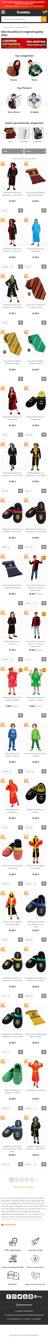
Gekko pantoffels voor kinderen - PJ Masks (12, 1091)
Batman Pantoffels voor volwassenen (36, 418)
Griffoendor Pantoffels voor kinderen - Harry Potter (12, 530)
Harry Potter (14, 112)
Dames (13, 80)
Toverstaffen (24, 141)
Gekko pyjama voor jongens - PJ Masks (35, 754)
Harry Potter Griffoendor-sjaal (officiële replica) (35, 193)
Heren (34, 80)
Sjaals (10, 141)
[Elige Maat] (5, 210)
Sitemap (37, 1319)
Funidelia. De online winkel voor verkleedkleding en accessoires (23, 12)
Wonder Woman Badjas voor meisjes (36, 867)
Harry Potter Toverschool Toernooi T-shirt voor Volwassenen (35, 643)
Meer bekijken (10, 1225)
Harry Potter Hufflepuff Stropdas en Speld (12, 362)
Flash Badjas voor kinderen (35, 1090)
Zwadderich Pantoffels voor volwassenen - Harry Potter (12, 1035)
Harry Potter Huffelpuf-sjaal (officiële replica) (35, 1035)
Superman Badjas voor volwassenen (35, 250)
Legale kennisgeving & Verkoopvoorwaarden (25, 1315)
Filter (5, 151)
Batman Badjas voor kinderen (12, 642)
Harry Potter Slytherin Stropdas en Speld (35, 362)
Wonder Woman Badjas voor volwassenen (12, 923)
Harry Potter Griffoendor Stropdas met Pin (35, 306)
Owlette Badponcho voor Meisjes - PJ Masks (12, 698)
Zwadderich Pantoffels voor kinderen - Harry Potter (35, 979)
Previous (1, 70)
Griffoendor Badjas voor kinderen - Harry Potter (12, 250)
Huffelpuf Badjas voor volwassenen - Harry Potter (35, 474)
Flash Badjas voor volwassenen (12, 810)
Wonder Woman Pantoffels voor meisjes (12, 867)
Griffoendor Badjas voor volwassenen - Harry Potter (12, 193)
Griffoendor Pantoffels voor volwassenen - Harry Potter (35, 530)
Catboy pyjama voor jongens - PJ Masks (12, 754)
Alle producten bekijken (24, 1187)
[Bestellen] (20, 210)
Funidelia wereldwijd (24, 1311)
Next (46, 70)
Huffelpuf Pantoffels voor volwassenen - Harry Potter (12, 979)
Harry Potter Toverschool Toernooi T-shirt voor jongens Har (35, 587)
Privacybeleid (15, 1319)
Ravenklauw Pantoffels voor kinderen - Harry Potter (35, 924)
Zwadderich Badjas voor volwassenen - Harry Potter (12, 306)
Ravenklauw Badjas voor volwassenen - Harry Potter (12, 474)
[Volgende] (37, 1180)
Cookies (27, 1319)
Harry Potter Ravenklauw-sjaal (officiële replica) (12, 586)
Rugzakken (38, 141)
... (1, 27)
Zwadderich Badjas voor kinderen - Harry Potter (36, 1147)
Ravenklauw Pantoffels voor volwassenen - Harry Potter (12, 1148)
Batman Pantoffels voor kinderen (36, 810)
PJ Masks (34, 112)
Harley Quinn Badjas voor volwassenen (12, 418)
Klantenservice (24, 1305)
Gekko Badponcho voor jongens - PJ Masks (36, 698)
